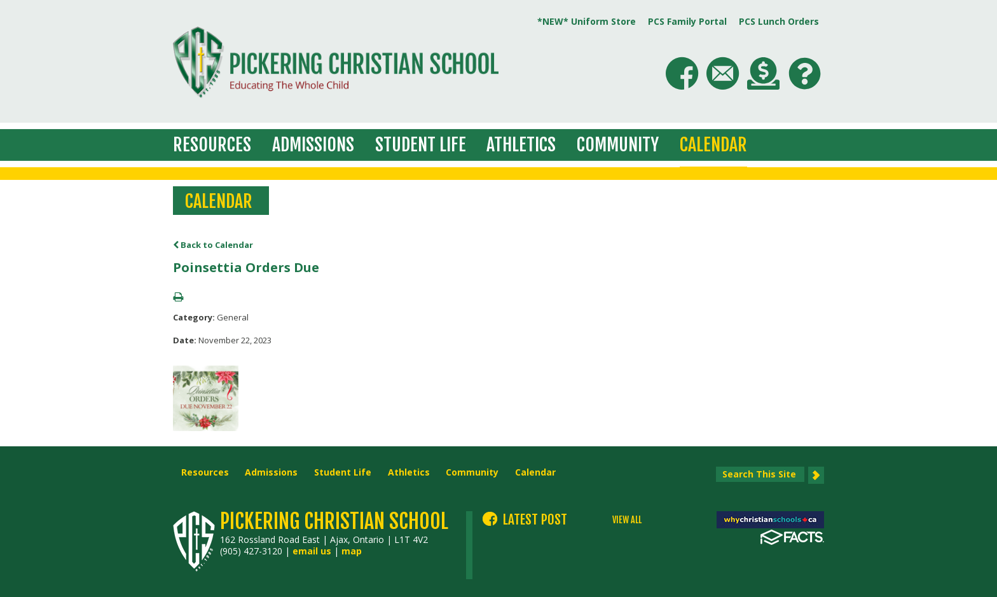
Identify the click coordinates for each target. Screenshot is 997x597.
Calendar (713, 145)
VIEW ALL (627, 520)
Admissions (313, 145)
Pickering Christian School (334, 521)
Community (618, 145)
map (351, 551)
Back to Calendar (213, 244)
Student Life (420, 145)
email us (311, 551)
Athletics (521, 145)
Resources (212, 145)
